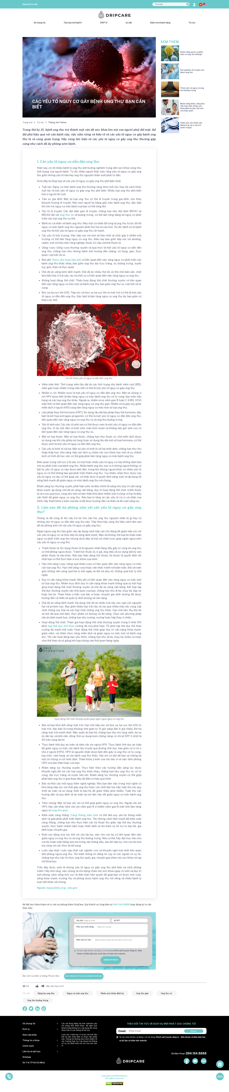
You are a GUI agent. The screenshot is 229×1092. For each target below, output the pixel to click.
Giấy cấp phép (29, 1035)
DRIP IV (103, 23)
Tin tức (192, 23)
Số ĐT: (117, 920)
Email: (122, 1031)
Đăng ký (194, 1031)
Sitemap (26, 1057)
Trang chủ (27, 122)
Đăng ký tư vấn (30, 4)
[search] (188, 4)
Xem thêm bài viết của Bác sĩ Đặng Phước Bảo (83, 976)
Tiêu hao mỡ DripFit (73, 23)
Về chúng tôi (39, 23)
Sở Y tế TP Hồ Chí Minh (33, 1062)
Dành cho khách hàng (160, 23)
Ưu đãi (129, 23)
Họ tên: (79, 920)
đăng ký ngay (111, 960)
